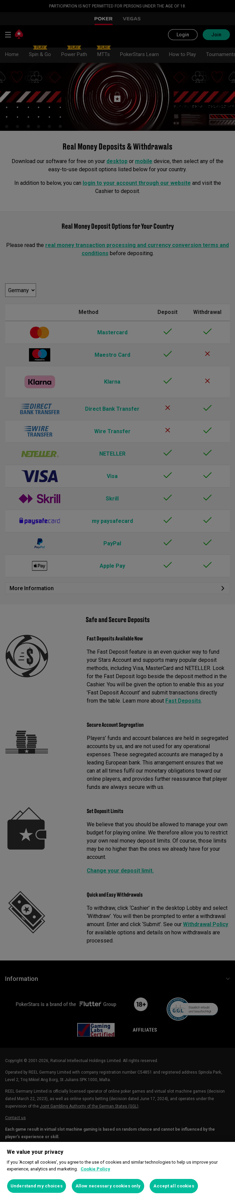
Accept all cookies (173, 1185)
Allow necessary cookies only (108, 1185)
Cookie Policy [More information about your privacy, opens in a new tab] (95, 1168)
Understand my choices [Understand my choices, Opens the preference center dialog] (37, 1185)
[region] (117, 1171)
